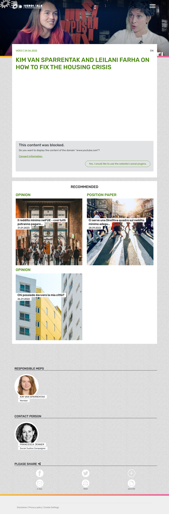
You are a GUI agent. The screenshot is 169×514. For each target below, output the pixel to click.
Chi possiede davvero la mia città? (41, 295)
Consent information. (31, 156)
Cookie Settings (51, 507)
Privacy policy (35, 507)
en (151, 50)
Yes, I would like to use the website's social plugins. (117, 163)
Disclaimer (22, 507)
